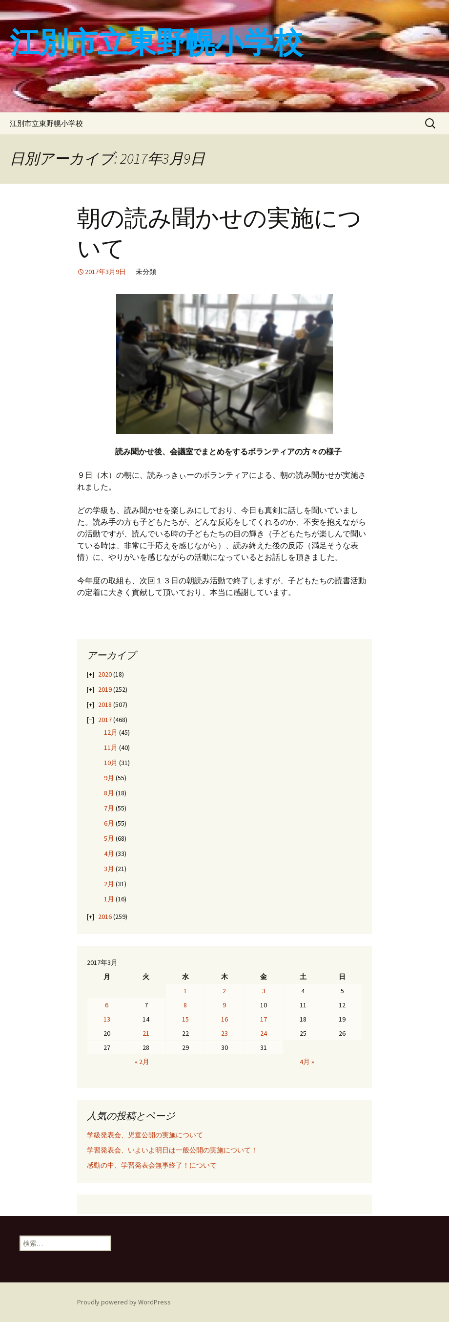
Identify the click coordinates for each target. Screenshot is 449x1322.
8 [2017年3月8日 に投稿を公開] (185, 1005)
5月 (109, 838)
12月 (111, 732)
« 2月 (142, 1061)
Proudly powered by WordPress (124, 1302)
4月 (109, 853)
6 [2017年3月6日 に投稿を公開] (106, 1005)
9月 (109, 777)
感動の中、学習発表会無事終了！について (152, 1165)
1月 (109, 899)
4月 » (307, 1061)
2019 (105, 689)
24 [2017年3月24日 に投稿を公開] (263, 1033)
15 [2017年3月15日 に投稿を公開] (185, 1019)
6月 (109, 823)
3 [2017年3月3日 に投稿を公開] (263, 990)
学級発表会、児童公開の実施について (145, 1134)
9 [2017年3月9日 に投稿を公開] (224, 1005)
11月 (111, 747)
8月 (109, 793)
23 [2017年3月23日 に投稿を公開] (224, 1033)
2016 (105, 916)
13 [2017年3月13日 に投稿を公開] (106, 1019)
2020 (105, 674)
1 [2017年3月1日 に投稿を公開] (185, 990)
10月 (111, 762)
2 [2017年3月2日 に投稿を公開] (224, 990)
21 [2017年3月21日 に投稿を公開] (146, 1033)
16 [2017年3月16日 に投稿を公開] (224, 1019)
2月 (109, 883)
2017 (105, 719)
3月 (109, 868)
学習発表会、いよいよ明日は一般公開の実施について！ (172, 1150)
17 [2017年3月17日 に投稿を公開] (263, 1019)
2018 (105, 704)
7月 (109, 808)
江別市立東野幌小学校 (46, 123)
